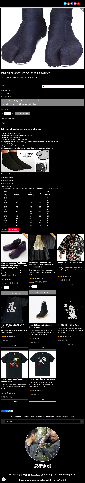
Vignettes (13, 230)
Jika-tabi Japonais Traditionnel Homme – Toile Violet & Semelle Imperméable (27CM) (14, 266)
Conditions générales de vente (65, 417)
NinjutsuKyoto (35, 475)
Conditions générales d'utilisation (45, 417)
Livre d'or (54, 481)
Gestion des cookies (28, 417)
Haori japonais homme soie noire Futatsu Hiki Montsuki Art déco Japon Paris (41, 265)
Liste (4, 230)
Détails (70, 285)
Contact (46, 475)
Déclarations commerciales (32, 480)
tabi (3, 124)
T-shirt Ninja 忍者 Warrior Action (42, 380)
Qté (2, 288)
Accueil (14, 475)
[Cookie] (4, 479)
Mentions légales (16, 417)
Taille (2, 86)
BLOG (73, 475)
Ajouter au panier (22, 114)
